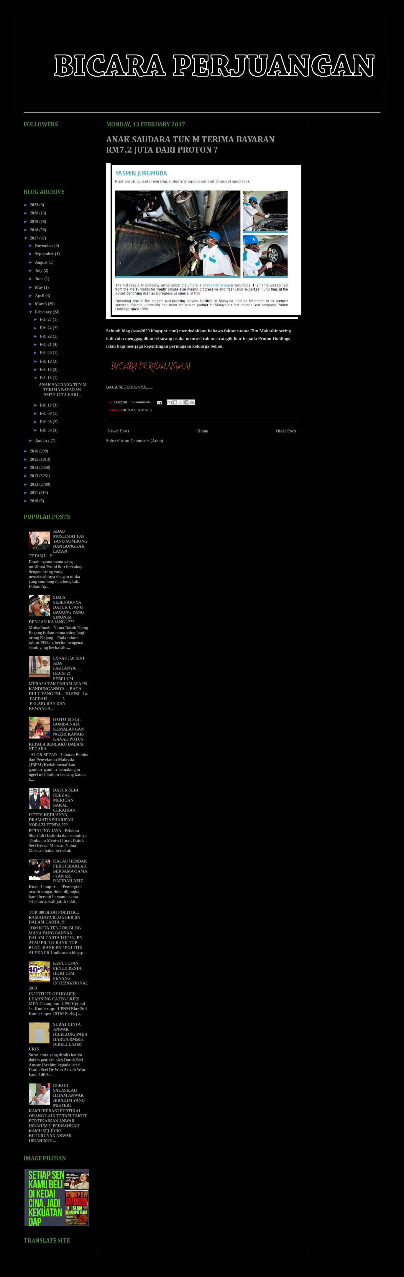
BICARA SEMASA (136, 410)
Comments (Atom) (146, 441)
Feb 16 (46, 369)
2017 (35, 238)
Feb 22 (46, 336)
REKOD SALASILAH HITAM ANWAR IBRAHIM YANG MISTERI (69, 1095)
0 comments (141, 402)
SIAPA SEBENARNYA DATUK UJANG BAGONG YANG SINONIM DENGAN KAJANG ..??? (56, 609)
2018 (35, 230)
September (45, 254)
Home (202, 431)
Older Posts (286, 431)
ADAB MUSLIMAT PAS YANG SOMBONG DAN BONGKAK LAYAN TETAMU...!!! (58, 543)
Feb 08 (46, 422)
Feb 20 (46, 353)
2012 (35, 484)
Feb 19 (46, 361)
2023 (35, 205)
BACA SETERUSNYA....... (129, 387)
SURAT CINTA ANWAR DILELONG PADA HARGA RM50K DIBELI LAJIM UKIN (58, 1036)
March (41, 304)
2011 (34, 492)
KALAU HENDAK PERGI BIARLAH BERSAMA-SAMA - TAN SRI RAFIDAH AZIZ (70, 871)
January (42, 440)
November (44, 245)
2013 (35, 476)
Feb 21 (46, 344)
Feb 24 (46, 328)
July (39, 270)
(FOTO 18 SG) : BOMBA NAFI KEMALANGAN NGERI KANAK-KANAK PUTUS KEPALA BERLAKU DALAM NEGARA (57, 734)
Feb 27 (46, 319)
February (43, 312)
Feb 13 (46, 378)
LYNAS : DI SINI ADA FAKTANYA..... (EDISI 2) (68, 665)
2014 (35, 467)
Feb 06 (46, 430)
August (41, 262)
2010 (35, 501)
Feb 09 (46, 413)
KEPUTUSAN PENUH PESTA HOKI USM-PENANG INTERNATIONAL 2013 (58, 975)
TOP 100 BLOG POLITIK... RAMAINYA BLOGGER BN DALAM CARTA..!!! (55, 917)
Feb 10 (46, 405)
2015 (35, 459)
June (39, 279)
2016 (35, 451)
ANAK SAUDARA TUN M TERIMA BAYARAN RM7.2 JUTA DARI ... (63, 390)
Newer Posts (118, 431)
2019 (35, 221)
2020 (35, 213)
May (39, 287)
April (40, 295)
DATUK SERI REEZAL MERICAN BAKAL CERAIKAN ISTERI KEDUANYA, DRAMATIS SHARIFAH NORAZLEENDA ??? (53, 807)
